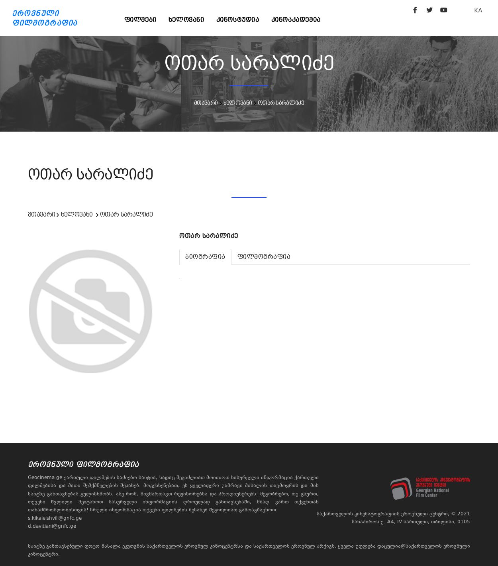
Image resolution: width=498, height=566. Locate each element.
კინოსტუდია (237, 20)
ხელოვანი (186, 20)
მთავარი (206, 103)
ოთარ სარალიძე (281, 103)
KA (478, 10)
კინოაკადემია (296, 20)
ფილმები (140, 20)
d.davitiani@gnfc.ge (52, 526)
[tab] (205, 257)
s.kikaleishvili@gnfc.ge (55, 518)
